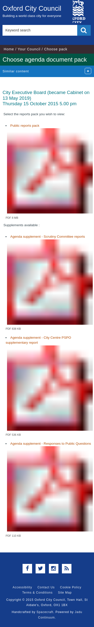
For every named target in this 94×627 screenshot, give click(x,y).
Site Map (65, 592)
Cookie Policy (70, 587)
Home (9, 49)
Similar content (16, 71)
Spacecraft (45, 612)
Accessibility (22, 587)
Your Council (29, 49)
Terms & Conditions (37, 592)
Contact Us (46, 587)
